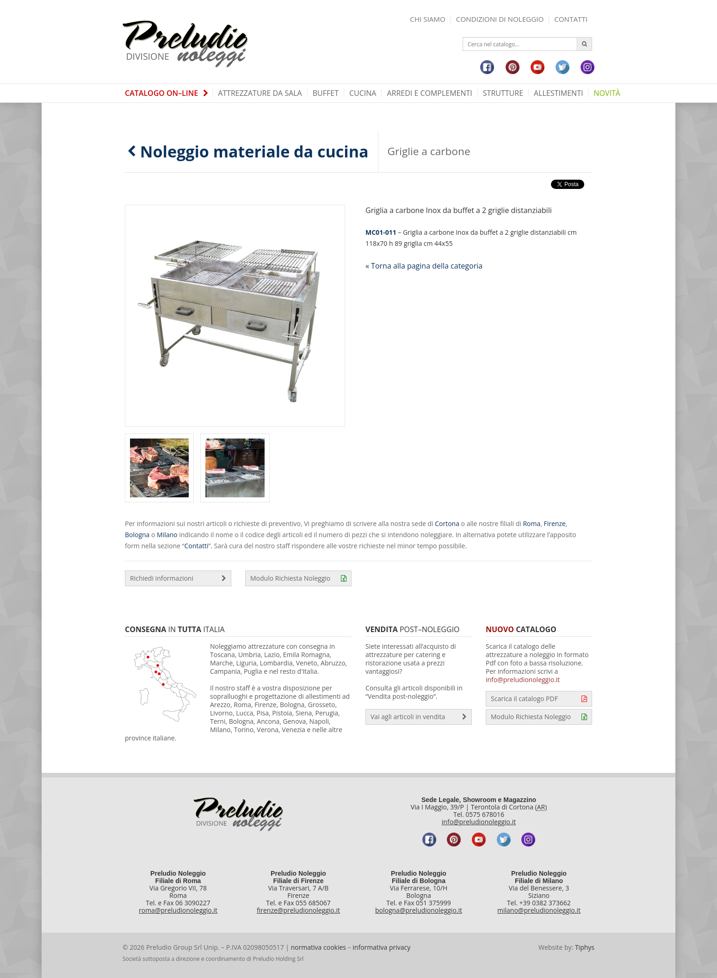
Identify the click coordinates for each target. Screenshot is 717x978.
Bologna (137, 534)
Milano (167, 534)
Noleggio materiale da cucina (248, 151)
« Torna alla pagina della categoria (423, 266)
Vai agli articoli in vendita (419, 716)
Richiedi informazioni (178, 578)
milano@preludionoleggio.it (539, 910)
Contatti (570, 19)
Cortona (447, 523)
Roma (531, 523)
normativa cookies (318, 947)
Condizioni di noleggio (500, 19)
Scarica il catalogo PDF (539, 698)
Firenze (555, 523)
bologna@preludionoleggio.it (418, 910)
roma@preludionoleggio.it (178, 910)
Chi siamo (427, 19)
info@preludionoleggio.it (523, 679)
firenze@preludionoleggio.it (298, 910)
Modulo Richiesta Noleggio (298, 578)
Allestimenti (558, 93)
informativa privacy (381, 947)
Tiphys (584, 947)
